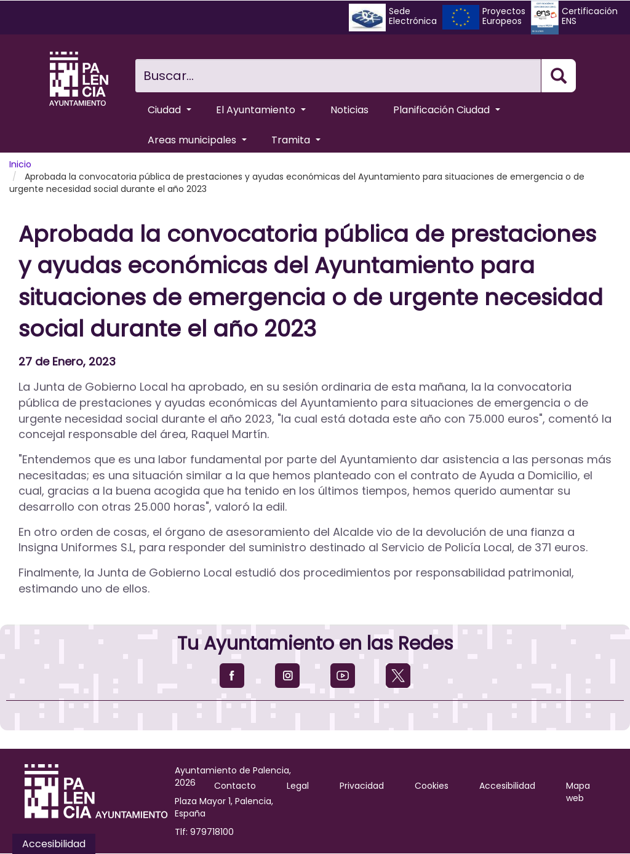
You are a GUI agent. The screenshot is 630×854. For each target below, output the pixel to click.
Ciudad (169, 110)
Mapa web (578, 792)
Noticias (349, 110)
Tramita (296, 140)
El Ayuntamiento (261, 110)
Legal (298, 786)
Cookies (432, 786)
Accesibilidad (507, 786)
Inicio (20, 164)
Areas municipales (197, 140)
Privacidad (362, 786)
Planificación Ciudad (446, 110)
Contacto (235, 786)
